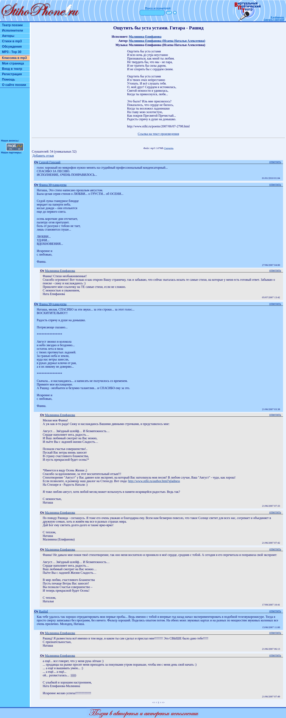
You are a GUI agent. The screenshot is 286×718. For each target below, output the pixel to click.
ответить (275, 161)
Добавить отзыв (43, 155)
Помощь (8, 79)
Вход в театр (12, 68)
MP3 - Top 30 (11, 52)
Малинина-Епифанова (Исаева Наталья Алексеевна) (167, 40)
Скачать (169, 148)
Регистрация (12, 74)
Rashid (43, 611)
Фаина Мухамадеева (53, 184)
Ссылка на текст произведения (158, 134)
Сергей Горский (49, 162)
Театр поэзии (12, 25)
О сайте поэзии (14, 85)
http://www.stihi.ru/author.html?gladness (154, 481)
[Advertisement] (15, 115)
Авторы (8, 35)
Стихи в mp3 (12, 41)
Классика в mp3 (14, 58)
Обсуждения (12, 46)
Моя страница (13, 63)
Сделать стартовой (274, 19)
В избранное (277, 17)
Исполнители (12, 30)
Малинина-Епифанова (145, 36)
